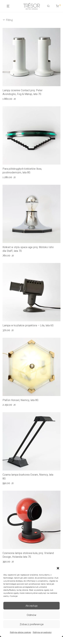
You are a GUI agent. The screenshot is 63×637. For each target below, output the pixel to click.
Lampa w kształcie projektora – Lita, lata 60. (28, 325)
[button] (58, 568)
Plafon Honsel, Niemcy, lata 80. (21, 400)
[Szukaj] (47, 6)
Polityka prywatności (42, 632)
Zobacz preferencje (32, 624)
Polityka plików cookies (20, 632)
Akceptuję (32, 605)
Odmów (31, 615)
